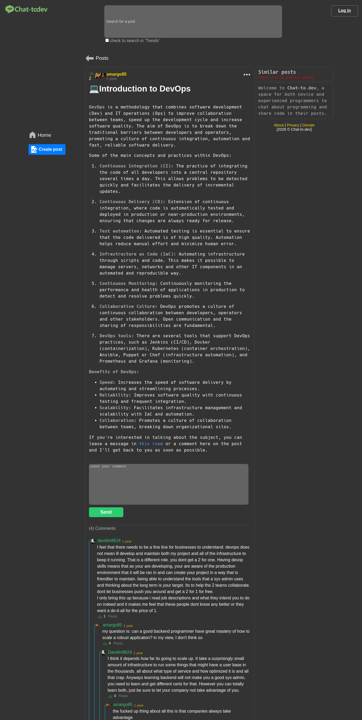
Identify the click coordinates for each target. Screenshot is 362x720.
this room (151, 443)
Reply (112, 616)
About (279, 125)
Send (106, 512)
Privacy (293, 125)
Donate (308, 125)
